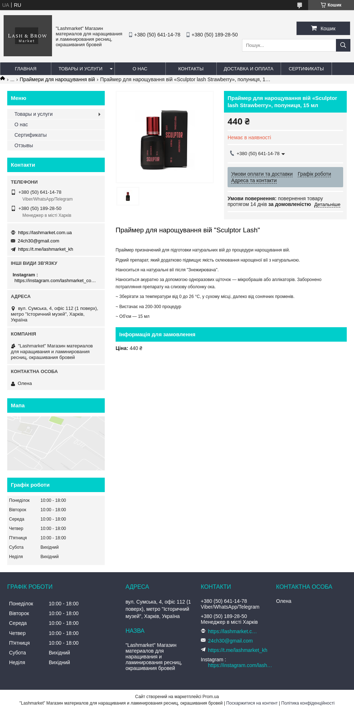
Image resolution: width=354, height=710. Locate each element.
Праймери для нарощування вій (57, 79)
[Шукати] (343, 45)
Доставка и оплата (248, 68)
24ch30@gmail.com (38, 241)
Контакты (190, 68)
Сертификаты (306, 68)
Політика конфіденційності (308, 703)
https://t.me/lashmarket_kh (45, 249)
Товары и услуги (81, 68)
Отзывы (23, 145)
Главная (25, 68)
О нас (140, 68)
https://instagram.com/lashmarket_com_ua (56, 280)
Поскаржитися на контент (251, 703)
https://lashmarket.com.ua (45, 232)
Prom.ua (211, 696)
